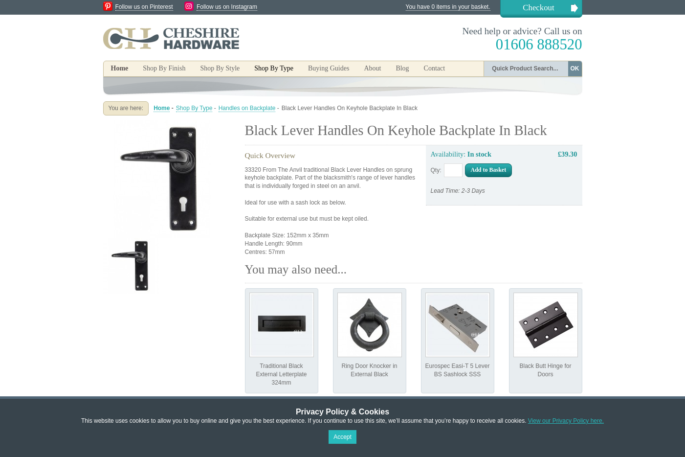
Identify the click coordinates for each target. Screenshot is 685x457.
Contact (434, 68)
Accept (342, 437)
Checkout (538, 7)
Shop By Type (194, 108)
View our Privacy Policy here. (566, 420)
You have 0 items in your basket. (448, 6)
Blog (402, 68)
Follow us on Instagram (227, 6)
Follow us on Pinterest (144, 6)
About (372, 68)
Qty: (436, 170)
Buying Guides (328, 68)
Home (120, 68)
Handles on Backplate (247, 108)
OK (575, 68)
